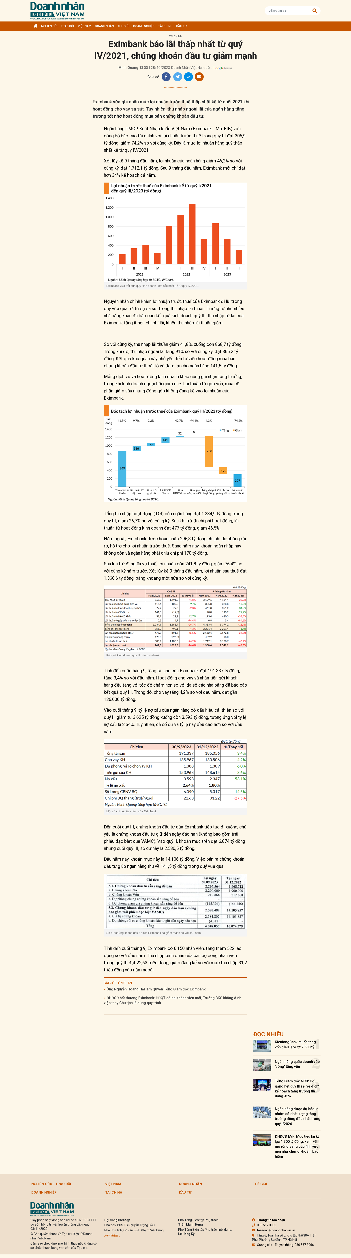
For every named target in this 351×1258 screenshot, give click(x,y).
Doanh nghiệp (143, 26)
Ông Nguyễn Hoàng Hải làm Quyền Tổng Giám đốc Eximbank (156, 989)
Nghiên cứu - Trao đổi (57, 26)
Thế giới (123, 26)
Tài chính (165, 26)
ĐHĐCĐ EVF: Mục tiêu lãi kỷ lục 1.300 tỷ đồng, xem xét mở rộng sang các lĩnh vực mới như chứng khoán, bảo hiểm (297, 1146)
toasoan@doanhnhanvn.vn (273, 1230)
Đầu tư (181, 26)
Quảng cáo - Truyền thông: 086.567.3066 (283, 1245)
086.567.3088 (264, 1225)
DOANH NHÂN (104, 26)
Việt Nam (84, 26)
